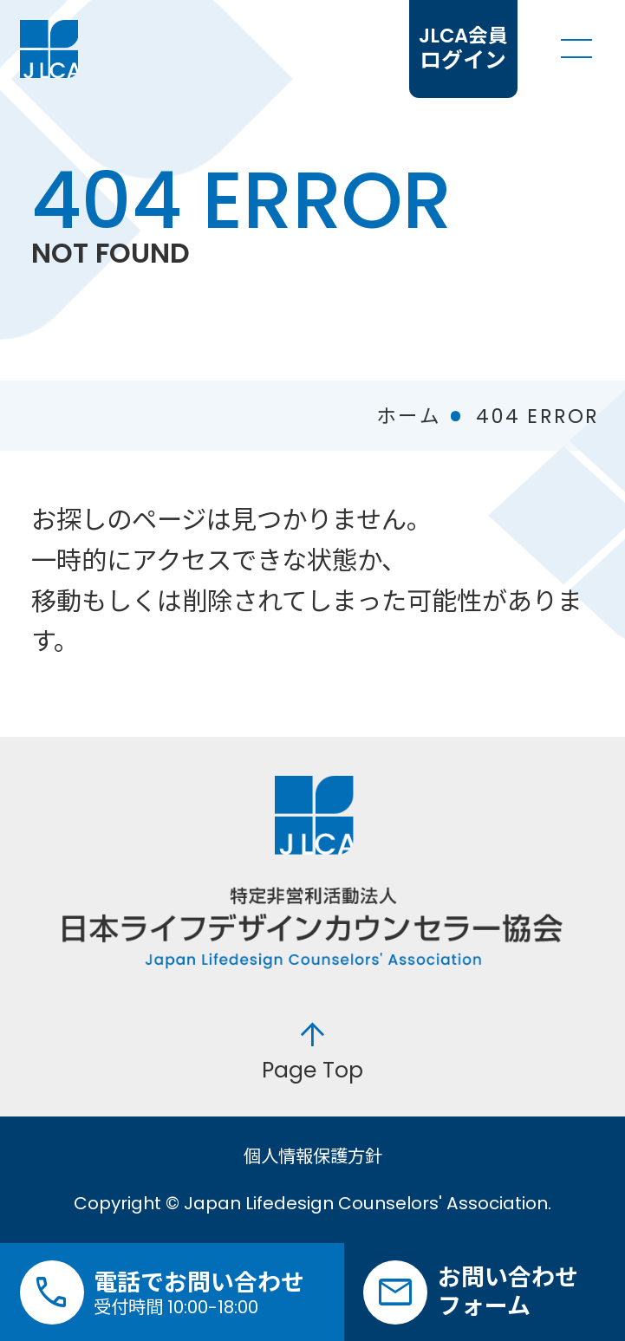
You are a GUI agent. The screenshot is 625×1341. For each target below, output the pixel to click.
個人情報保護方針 (313, 1156)
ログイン (463, 48)
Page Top (312, 1049)
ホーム (408, 416)
